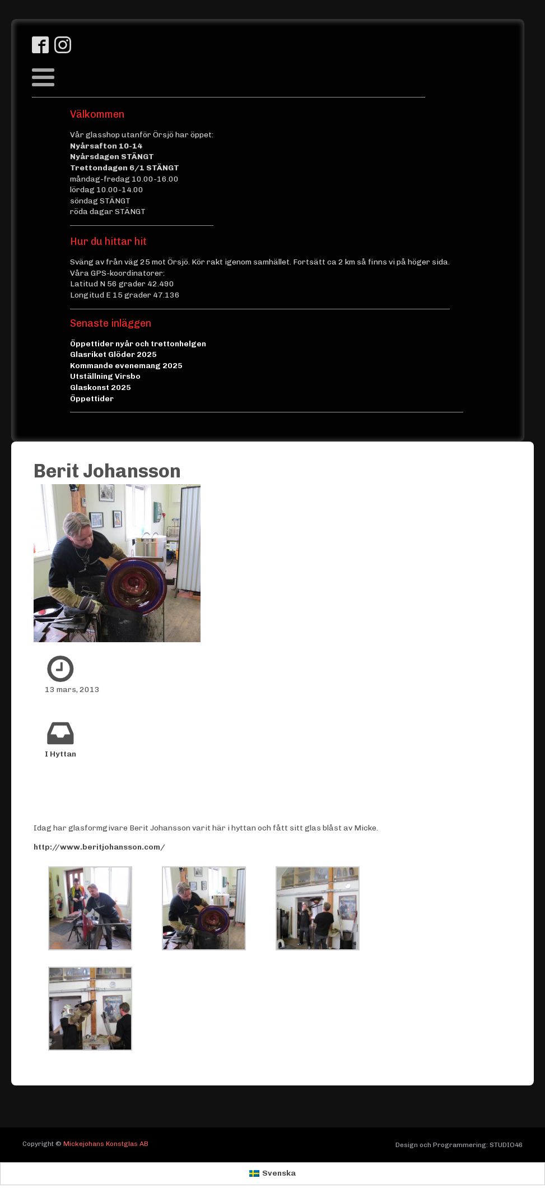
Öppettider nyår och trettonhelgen (138, 344)
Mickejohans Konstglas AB (105, 1144)
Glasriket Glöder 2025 (113, 354)
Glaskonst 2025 (100, 387)
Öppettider (92, 398)
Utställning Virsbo (105, 376)
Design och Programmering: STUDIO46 (459, 1145)
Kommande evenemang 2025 (126, 365)
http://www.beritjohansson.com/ (99, 847)
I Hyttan (60, 754)
